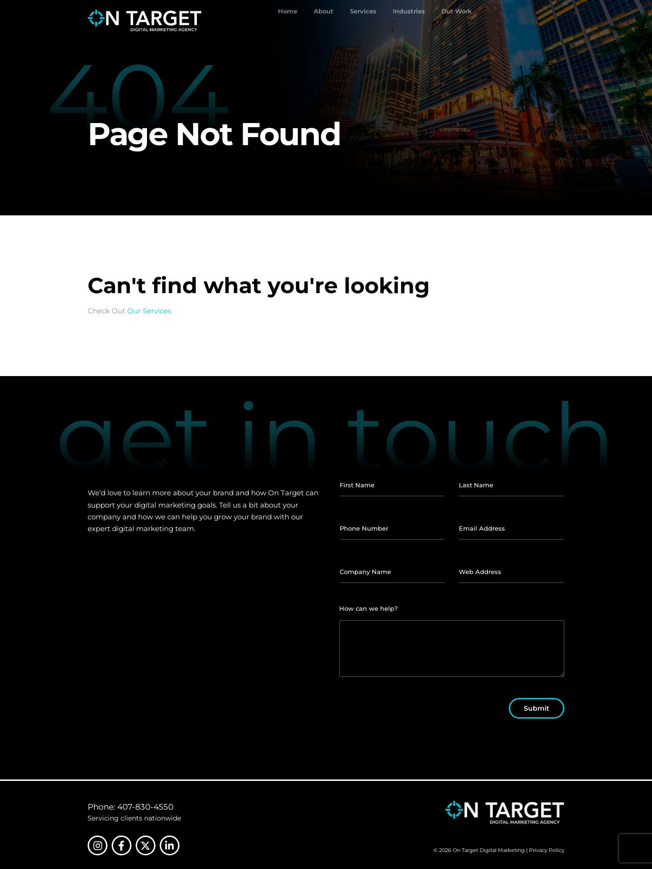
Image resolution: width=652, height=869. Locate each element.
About (324, 20)
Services (363, 20)
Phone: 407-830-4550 (130, 807)
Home (287, 20)
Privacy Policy (546, 850)
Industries (409, 20)
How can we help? (368, 608)
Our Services (149, 310)
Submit (536, 708)
